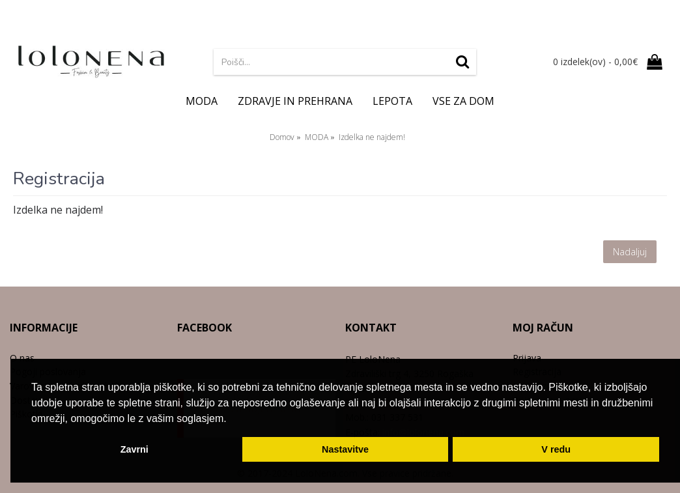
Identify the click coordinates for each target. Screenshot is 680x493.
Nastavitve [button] (345, 449)
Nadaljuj (630, 252)
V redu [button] (556, 449)
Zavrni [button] (134, 449)
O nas (22, 358)
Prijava (527, 358)
